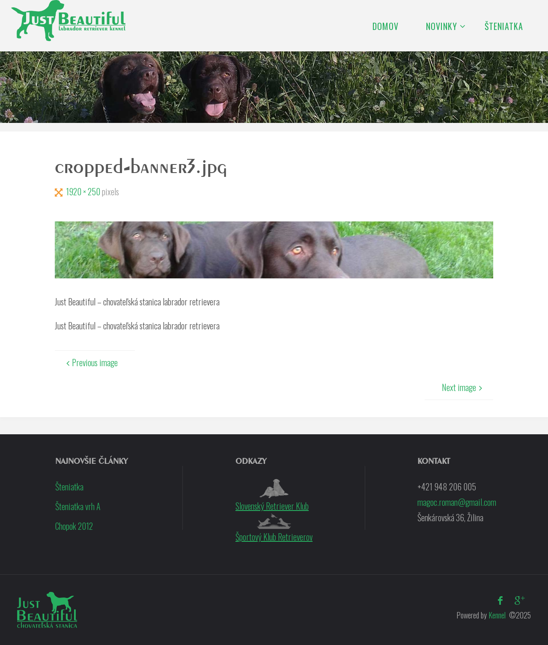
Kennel (496, 615)
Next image (463, 387)
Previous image (90, 362)
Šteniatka (69, 486)
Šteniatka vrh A (78, 506)
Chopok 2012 (74, 526)
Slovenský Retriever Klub (272, 495)
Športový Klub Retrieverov (274, 528)
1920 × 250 (84, 191)
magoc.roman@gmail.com (456, 502)
